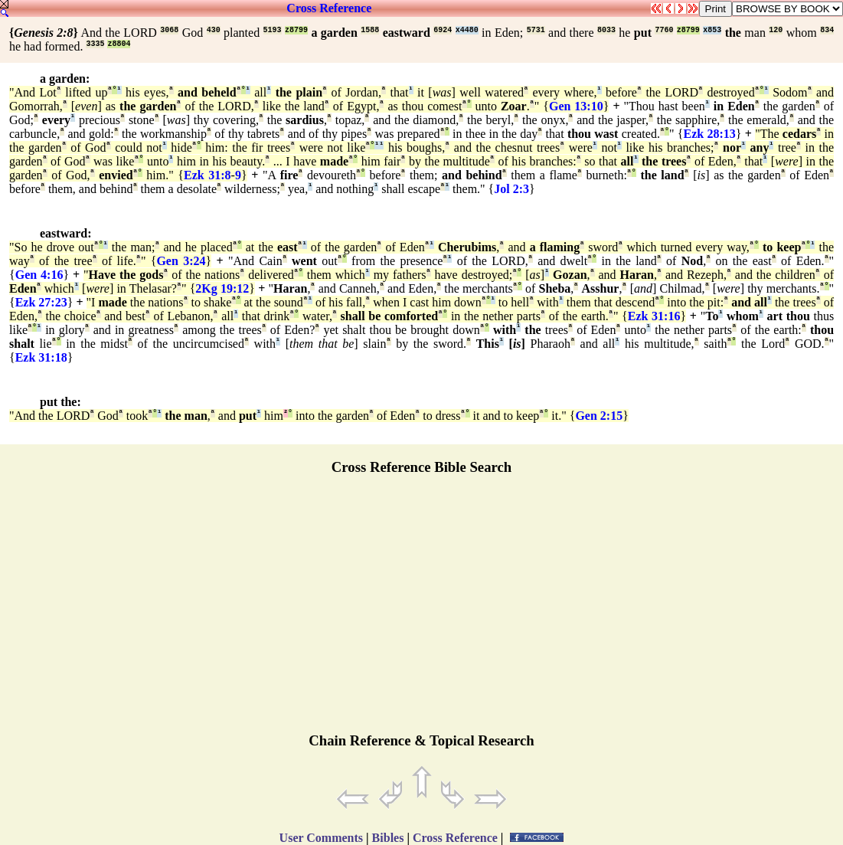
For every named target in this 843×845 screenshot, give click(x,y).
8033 (606, 30)
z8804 (118, 44)
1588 (370, 30)
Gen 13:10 (576, 106)
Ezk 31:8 (207, 175)
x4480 (467, 30)
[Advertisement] (422, 610)
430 (214, 30)
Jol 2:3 (511, 188)
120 (776, 30)
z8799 (296, 30)
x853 (712, 30)
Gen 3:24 (180, 260)
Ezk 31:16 (654, 316)
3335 (95, 44)
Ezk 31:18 (41, 357)
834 (827, 30)
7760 (664, 30)
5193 (272, 30)
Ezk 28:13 (709, 133)
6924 (442, 30)
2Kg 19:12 (222, 288)
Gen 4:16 (39, 274)
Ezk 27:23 (41, 302)
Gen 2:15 (598, 415)
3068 (169, 30)
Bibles (388, 837)
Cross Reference (328, 8)
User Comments (321, 837)
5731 (536, 30)
